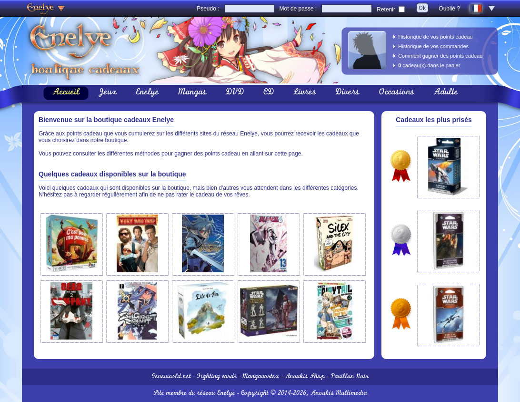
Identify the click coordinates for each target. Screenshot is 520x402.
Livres (304, 93)
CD (268, 93)
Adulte (445, 93)
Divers (347, 93)
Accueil (66, 93)
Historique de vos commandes (433, 46)
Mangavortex (260, 377)
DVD (235, 93)
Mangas (192, 93)
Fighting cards (217, 377)
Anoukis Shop (305, 377)
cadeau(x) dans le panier (429, 65)
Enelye (147, 93)
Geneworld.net (171, 377)
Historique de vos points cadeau (435, 37)
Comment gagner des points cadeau (440, 56)
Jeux (108, 93)
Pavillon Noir (350, 377)
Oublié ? (449, 8)
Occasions (396, 93)
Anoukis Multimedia (338, 393)
